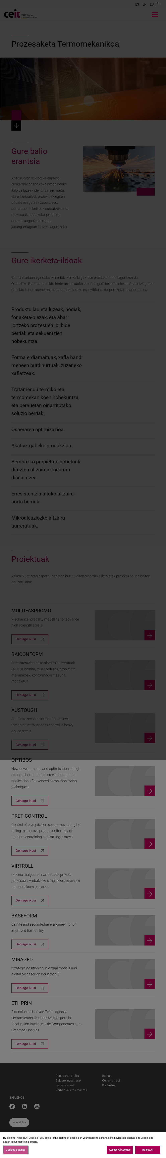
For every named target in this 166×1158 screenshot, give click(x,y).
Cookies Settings (15, 1149)
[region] (83, 1145)
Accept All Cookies (120, 1149)
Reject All (147, 1149)
